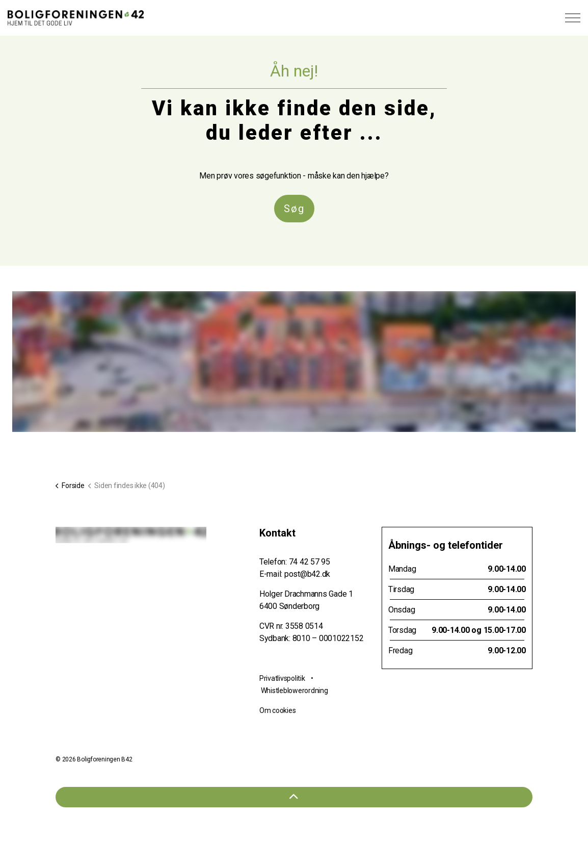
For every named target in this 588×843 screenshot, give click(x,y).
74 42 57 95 (309, 562)
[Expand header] (572, 18)
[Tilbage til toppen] (294, 797)
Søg (294, 208)
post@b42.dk (307, 574)
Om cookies (277, 710)
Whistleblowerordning (294, 690)
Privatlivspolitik (282, 678)
